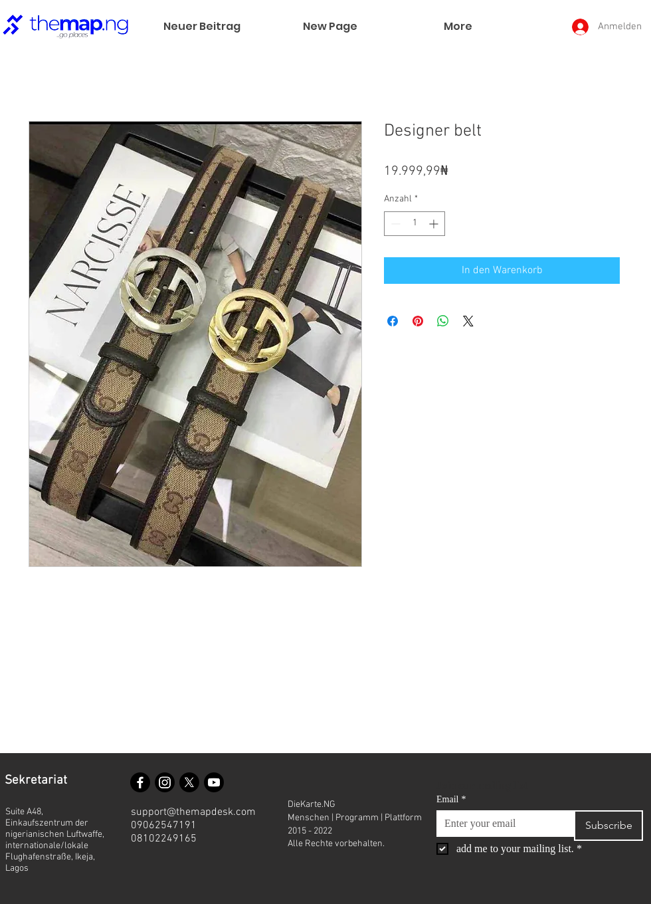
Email (451, 799)
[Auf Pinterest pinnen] (418, 321)
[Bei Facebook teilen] (393, 321)
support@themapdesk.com (193, 812)
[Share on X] (468, 321)
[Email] (501, 823)
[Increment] (434, 223)
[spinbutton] (414, 223)
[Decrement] (394, 223)
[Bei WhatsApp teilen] (443, 321)
